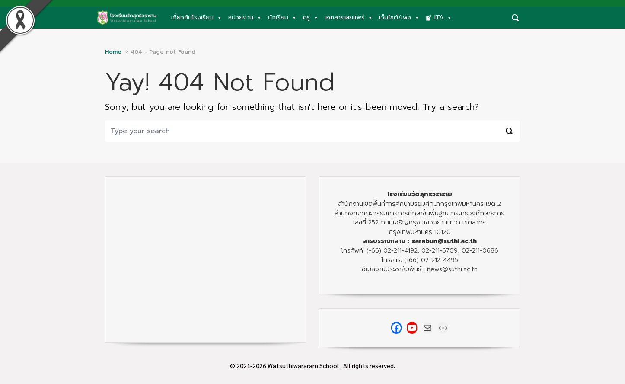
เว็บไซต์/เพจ (399, 17)
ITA (443, 17)
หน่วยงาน (245, 17)
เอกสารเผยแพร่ (349, 17)
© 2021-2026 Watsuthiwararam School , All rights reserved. (312, 365)
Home (113, 52)
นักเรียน (282, 17)
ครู (311, 17)
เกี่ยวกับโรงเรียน (196, 17)
